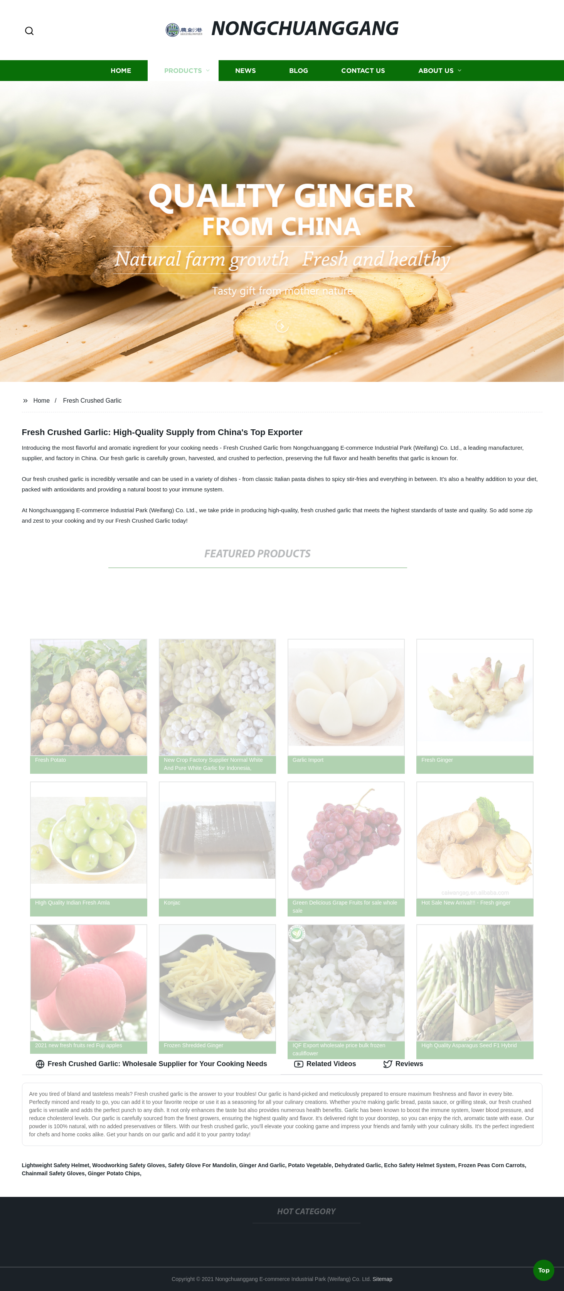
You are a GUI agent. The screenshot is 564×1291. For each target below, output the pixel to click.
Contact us (363, 70)
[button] (29, 31)
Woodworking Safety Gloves (128, 1165)
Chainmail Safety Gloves (53, 1173)
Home (121, 70)
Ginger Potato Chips (114, 1173)
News (245, 70)
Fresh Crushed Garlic (92, 400)
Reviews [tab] (403, 1064)
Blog (298, 70)
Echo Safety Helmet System (419, 1165)
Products (183, 70)
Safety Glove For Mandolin (202, 1165)
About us (436, 70)
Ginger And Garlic (262, 1165)
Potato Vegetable (310, 1165)
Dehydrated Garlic (358, 1165)
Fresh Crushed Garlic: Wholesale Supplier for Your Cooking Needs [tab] (151, 1064)
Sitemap (382, 1279)
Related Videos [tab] (325, 1064)
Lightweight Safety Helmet (55, 1165)
